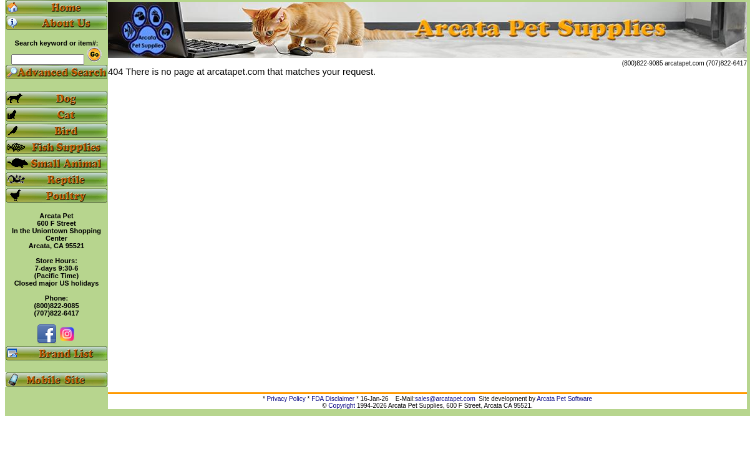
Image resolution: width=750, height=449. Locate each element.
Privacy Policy (286, 398)
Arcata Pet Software (564, 398)
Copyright (341, 405)
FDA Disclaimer (332, 398)
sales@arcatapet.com (445, 398)
